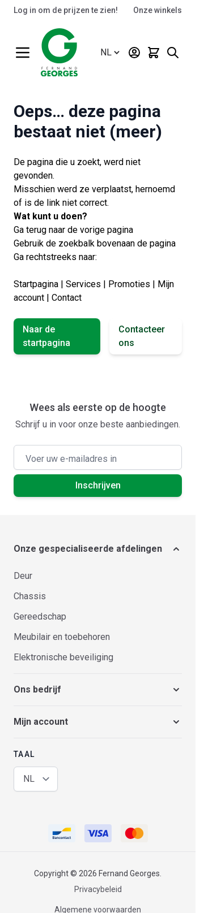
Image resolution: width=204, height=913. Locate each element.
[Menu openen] (23, 53)
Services (83, 284)
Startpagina (36, 284)
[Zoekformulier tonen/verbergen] (173, 53)
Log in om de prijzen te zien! (66, 10)
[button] (98, 549)
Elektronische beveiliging (63, 657)
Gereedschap (40, 616)
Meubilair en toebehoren (62, 636)
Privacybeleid (98, 889)
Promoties (129, 284)
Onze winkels (157, 10)
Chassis (30, 596)
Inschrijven (98, 485)
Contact (67, 297)
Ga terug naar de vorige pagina (73, 229)
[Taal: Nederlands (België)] (111, 53)
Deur (23, 575)
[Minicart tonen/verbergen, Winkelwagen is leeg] (153, 53)
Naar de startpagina (46, 336)
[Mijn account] (134, 53)
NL (29, 778)
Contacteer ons (141, 336)
